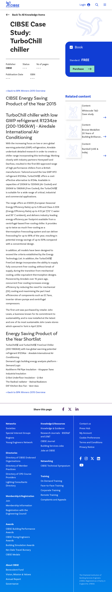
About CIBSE (12, 565)
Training (45, 476)
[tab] (88, 47)
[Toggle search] (97, 4)
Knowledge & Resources (53, 423)
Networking (47, 461)
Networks (11, 423)
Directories (11, 452)
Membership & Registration (20, 496)
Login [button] (85, 5)
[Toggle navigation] (105, 5)
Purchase (78, 69)
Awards (10, 524)
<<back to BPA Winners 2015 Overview (25, 90)
